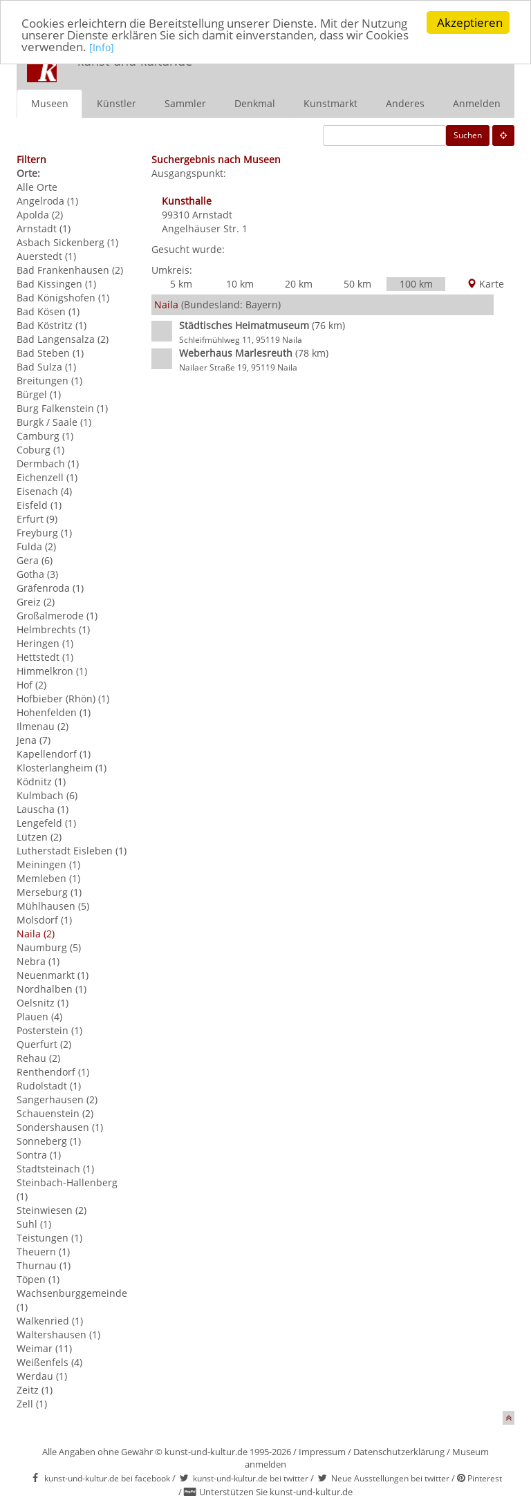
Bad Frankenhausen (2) (70, 269)
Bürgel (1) (39, 393)
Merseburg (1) (49, 891)
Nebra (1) (38, 960)
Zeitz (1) (35, 1389)
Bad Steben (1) (50, 352)
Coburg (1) (40, 449)
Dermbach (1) (48, 462)
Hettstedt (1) (45, 656)
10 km (240, 283)
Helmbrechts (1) (53, 628)
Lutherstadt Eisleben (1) (72, 849)
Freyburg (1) (44, 532)
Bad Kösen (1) (48, 310)
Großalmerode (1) (57, 614)
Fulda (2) (36, 545)
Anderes (405, 102)
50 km (357, 283)
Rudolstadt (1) (49, 1085)
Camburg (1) (45, 435)
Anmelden (477, 102)
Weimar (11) (44, 1347)
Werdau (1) (42, 1375)
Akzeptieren (470, 22)
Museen (49, 102)
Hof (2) (31, 684)
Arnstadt (212, 214)
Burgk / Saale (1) (54, 421)
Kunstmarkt (330, 102)
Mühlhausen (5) (53, 905)
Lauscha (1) (42, 808)
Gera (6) (35, 559)
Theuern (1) (43, 1250)
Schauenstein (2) (55, 1112)
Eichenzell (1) (47, 476)
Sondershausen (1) (60, 1126)
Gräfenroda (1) (50, 587)
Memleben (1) (48, 877)
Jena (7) (33, 739)
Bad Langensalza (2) (63, 338)
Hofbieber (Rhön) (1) (63, 697)
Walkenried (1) (50, 1320)
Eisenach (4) (44, 490)
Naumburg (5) (49, 946)
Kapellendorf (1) (54, 753)
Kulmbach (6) (47, 794)
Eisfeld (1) (39, 504)
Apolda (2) (40, 214)
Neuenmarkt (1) (52, 974)
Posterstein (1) (49, 1029)
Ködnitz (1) (41, 780)
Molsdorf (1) (44, 919)
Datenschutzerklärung (399, 1451)
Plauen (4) (39, 1015)
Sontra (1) (39, 1154)
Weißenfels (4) (49, 1361)
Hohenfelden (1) (54, 711)
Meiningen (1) (48, 863)
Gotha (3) (37, 573)
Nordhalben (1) (51, 988)
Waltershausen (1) (58, 1333)
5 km (181, 283)
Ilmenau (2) (42, 725)
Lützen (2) (39, 836)
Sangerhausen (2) (57, 1098)
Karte (485, 283)
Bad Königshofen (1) (63, 296)
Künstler (116, 102)
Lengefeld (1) (46, 822)
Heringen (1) (45, 642)
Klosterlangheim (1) (61, 767)
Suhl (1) (34, 1223)
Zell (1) (32, 1403)
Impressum (322, 1451)
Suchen (468, 134)
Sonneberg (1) (49, 1140)
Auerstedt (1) (46, 255)
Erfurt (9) (37, 518)
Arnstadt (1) (44, 227)
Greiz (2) (36, 601)
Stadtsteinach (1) (55, 1167)
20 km (299, 283)
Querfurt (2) (44, 1043)
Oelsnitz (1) (42, 1002)
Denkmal (254, 102)
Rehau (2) (38, 1057)
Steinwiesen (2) (51, 1209)
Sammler (185, 102)
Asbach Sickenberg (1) (67, 241)
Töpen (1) (38, 1278)
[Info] (101, 47)
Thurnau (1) (44, 1264)
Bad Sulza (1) (46, 366)
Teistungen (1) (49, 1237)
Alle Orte (37, 186)
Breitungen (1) (49, 379)
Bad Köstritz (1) (51, 324)
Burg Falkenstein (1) (62, 407)
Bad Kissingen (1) (56, 283)
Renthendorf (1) (53, 1071)
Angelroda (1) (47, 200)
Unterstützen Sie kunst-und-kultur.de (276, 1492)
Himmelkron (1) (52, 670)
